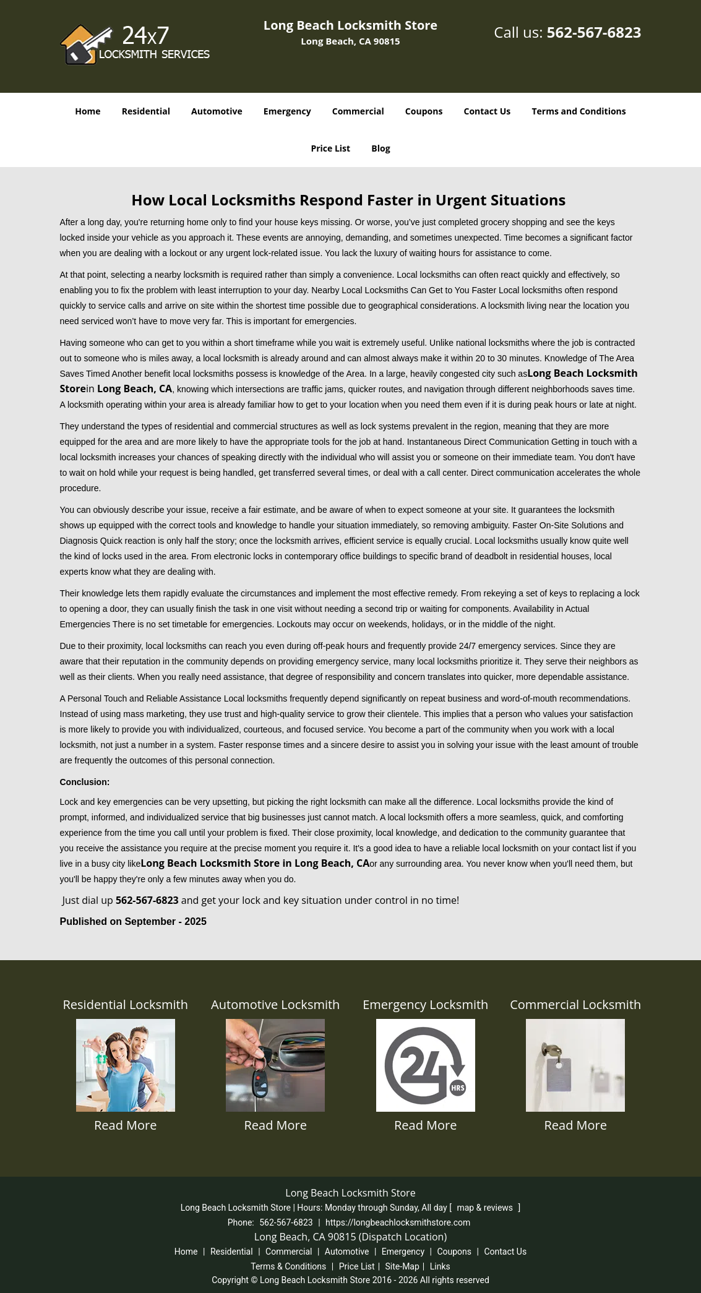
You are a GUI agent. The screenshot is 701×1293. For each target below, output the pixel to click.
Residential (146, 111)
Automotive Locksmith (275, 1004)
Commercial (358, 111)
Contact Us (487, 111)
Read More (125, 1125)
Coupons (423, 111)
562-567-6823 (594, 32)
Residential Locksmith (125, 1004)
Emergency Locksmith (425, 1004)
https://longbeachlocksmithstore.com (397, 1222)
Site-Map (402, 1266)
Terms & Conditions (288, 1266)
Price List (330, 148)
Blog (380, 148)
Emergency (287, 111)
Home (87, 111)
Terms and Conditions (578, 111)
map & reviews (486, 1208)
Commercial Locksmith (575, 1004)
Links (440, 1266)
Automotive (217, 111)
